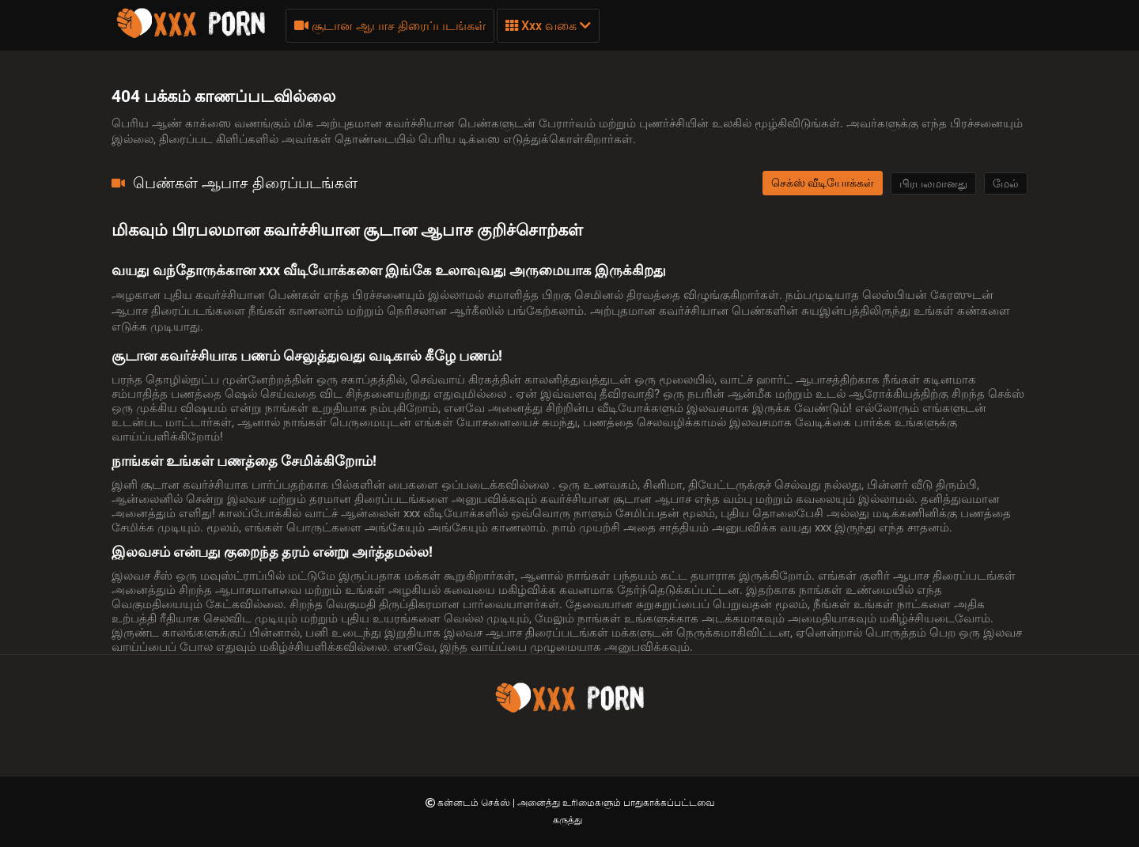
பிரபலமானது (933, 183)
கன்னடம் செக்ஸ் (475, 802)
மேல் (1006, 183)
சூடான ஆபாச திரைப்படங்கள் (390, 25)
